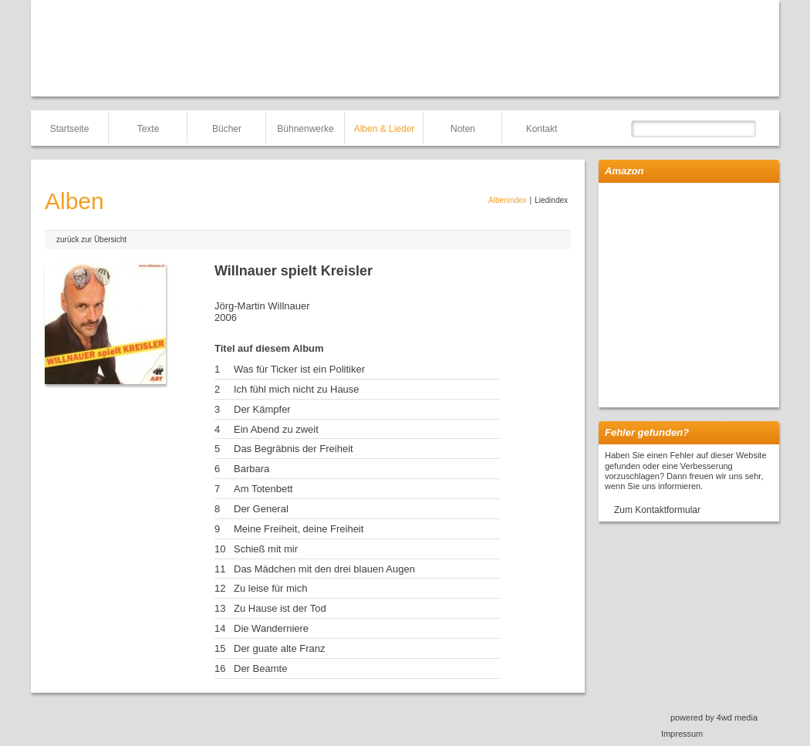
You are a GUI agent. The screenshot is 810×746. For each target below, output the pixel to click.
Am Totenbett (263, 489)
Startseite (69, 128)
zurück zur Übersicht (91, 239)
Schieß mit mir (266, 549)
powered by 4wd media (714, 717)
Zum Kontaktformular (657, 510)
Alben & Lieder (384, 128)
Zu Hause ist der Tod (280, 608)
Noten (463, 128)
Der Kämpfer (262, 409)
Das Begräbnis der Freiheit (293, 448)
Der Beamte (260, 668)
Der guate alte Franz (280, 648)
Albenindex (507, 200)
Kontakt (542, 128)
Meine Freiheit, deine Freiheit (298, 529)
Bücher (226, 128)
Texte (148, 128)
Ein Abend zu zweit (276, 429)
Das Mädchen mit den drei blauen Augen (324, 569)
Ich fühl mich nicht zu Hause (296, 389)
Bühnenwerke (305, 128)
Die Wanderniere (271, 628)
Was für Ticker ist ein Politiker (299, 369)
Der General (261, 509)
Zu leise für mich (270, 588)
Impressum (682, 733)
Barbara (251, 468)
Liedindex (551, 200)
